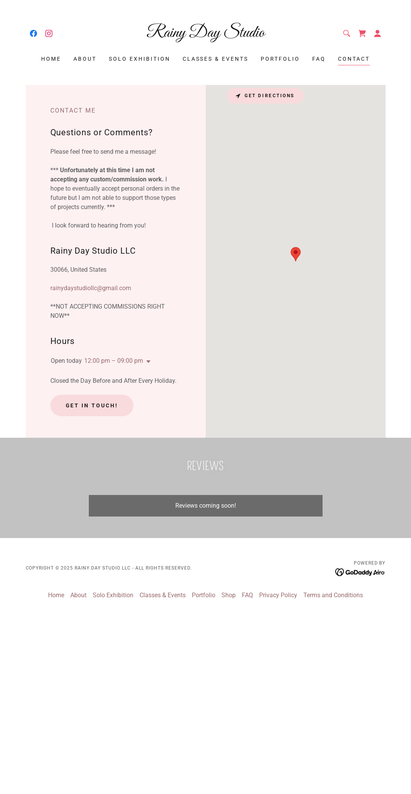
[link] (33, 33)
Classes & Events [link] (216, 59)
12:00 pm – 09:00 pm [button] (113, 360)
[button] (377, 33)
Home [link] (51, 59)
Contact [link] (354, 59)
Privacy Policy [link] (278, 595)
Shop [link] (228, 595)
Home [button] (56, 595)
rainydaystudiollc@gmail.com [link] (90, 288)
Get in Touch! (92, 405)
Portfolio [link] (280, 59)
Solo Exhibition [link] (139, 59)
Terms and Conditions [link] (333, 595)
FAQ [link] (319, 59)
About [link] (85, 59)
